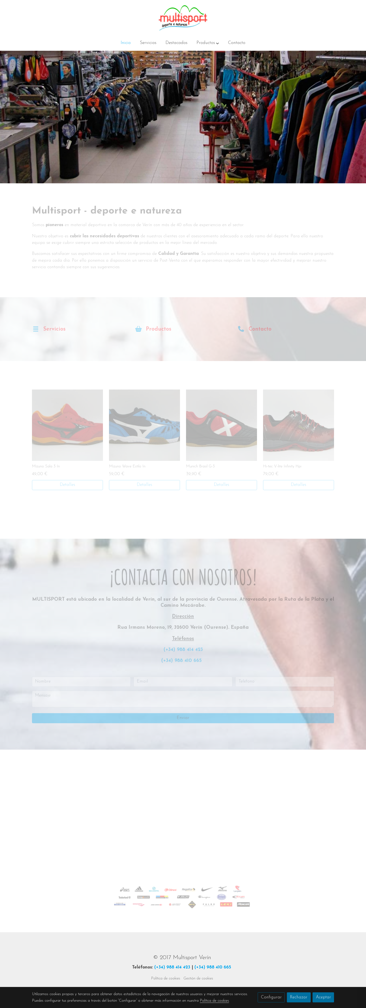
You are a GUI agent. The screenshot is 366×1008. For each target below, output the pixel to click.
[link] (183, 18)
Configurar (271, 997)
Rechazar (298, 997)
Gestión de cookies (198, 978)
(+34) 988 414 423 (172, 967)
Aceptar (323, 997)
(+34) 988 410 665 (212, 967)
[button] (207, 43)
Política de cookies (165, 978)
